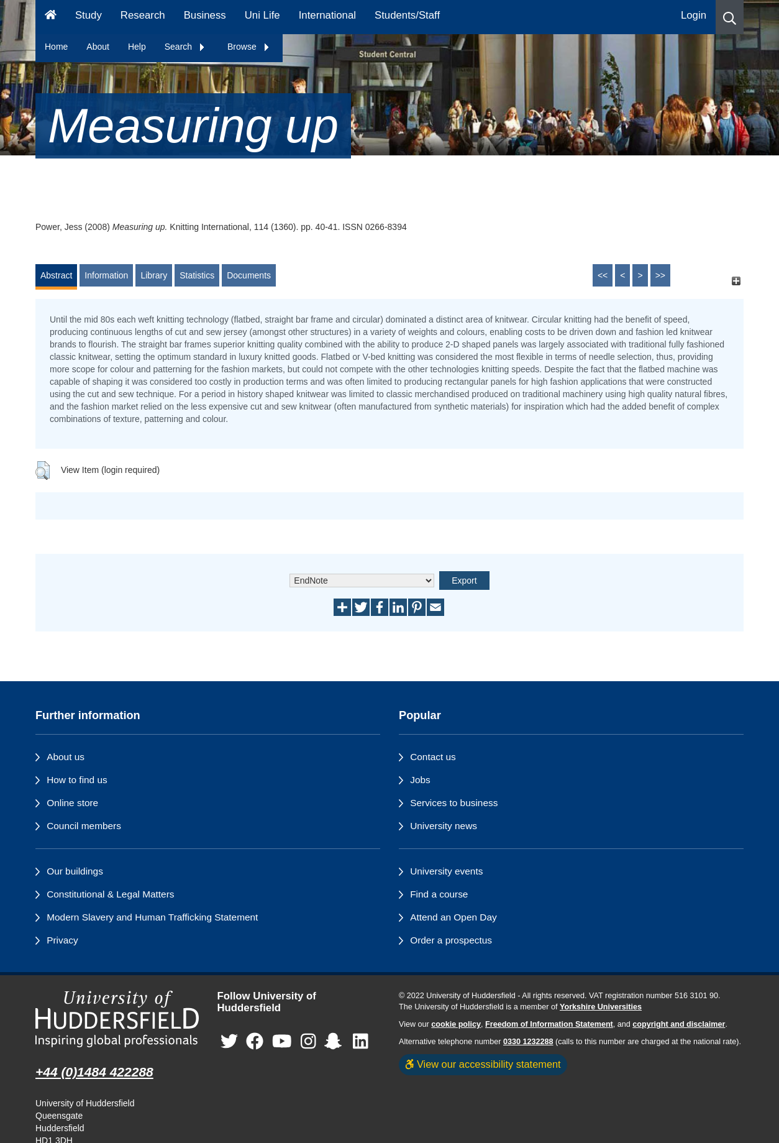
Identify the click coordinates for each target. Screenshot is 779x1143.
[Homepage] (50, 17)
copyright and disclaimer (678, 1024)
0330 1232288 (528, 1041)
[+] (735, 281)
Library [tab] (153, 275)
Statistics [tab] (197, 275)
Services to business (454, 802)
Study (88, 15)
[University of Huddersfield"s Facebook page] (254, 1041)
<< (603, 275)
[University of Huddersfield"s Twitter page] (229, 1041)
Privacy (62, 940)
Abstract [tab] (56, 275)
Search (185, 47)
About (97, 47)
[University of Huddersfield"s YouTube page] (282, 1041)
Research (143, 15)
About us (65, 756)
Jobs (420, 779)
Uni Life (262, 15)
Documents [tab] (249, 275)
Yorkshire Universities (601, 1007)
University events (446, 871)
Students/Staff (407, 15)
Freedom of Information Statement (549, 1024)
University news (443, 825)
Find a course (439, 894)
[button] (730, 17)
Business (205, 15)
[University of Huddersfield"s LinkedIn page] (360, 1041)
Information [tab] (106, 275)
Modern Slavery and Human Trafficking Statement (152, 917)
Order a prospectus (451, 940)
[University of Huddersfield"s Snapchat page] (335, 1041)
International (327, 15)
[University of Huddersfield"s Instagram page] (308, 1041)
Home (56, 47)
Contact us (433, 756)
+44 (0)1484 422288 (94, 1072)
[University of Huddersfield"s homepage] (117, 1019)
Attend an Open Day (453, 917)
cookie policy (456, 1024)
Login (693, 15)
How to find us (77, 779)
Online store (72, 802)
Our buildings (75, 871)
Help (137, 47)
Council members (84, 825)
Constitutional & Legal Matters (110, 894)
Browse (248, 47)
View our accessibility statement (483, 1064)
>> (660, 275)
